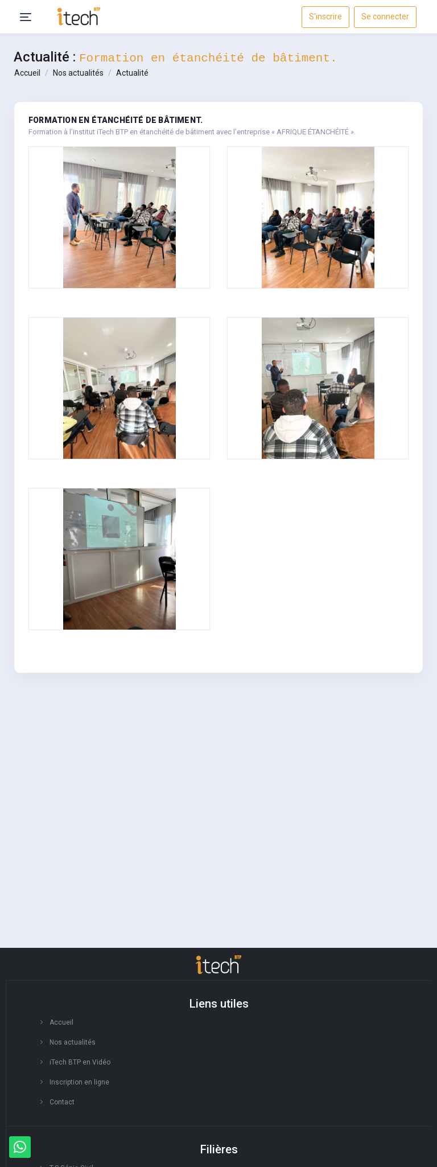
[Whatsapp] (20, 1147)
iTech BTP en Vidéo (80, 1062)
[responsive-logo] (78, 15)
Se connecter (385, 16)
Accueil (27, 72)
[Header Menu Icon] (25, 17)
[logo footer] (218, 965)
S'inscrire (325, 16)
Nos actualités (78, 72)
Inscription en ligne (79, 1082)
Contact (62, 1102)
